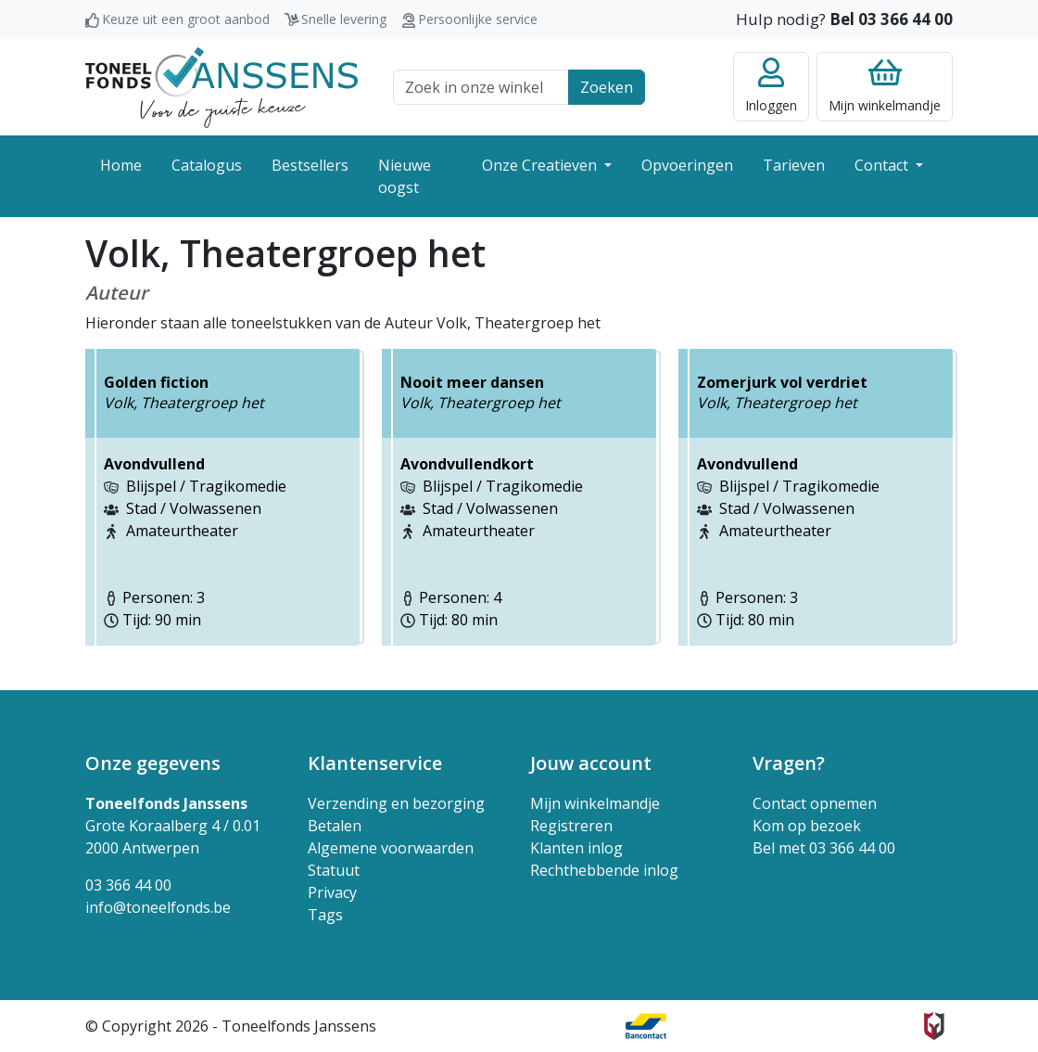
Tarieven (794, 165)
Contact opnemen (815, 803)
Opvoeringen (687, 165)
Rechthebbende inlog (604, 870)
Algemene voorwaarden (391, 848)
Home (121, 165)
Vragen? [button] (789, 763)
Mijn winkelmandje (595, 803)
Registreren (571, 825)
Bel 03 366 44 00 (891, 19)
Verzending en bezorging (396, 803)
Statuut (334, 870)
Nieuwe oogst (404, 176)
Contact (883, 165)
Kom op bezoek (807, 825)
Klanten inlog (576, 848)
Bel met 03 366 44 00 (824, 848)
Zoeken (606, 87)
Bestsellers (310, 165)
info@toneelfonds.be (158, 907)
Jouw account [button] (591, 763)
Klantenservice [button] (375, 763)
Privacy (332, 892)
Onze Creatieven (541, 165)
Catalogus (206, 165)
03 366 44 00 (128, 885)
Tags (325, 914)
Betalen (334, 825)
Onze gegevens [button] (153, 763)
